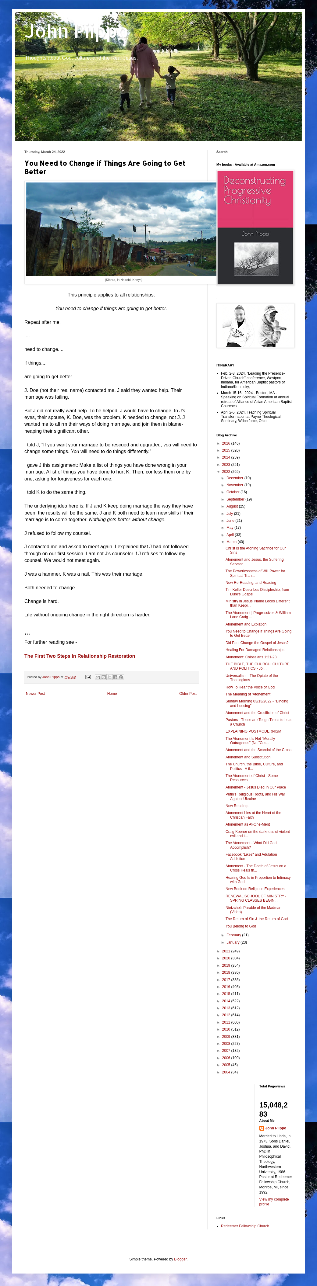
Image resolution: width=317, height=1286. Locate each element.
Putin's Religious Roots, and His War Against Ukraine (255, 796)
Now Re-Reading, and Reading (251, 583)
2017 (226, 980)
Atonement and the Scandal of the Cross (258, 750)
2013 (226, 1008)
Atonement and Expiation (246, 624)
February (234, 935)
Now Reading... (238, 806)
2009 (226, 1037)
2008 (226, 1044)
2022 (226, 472)
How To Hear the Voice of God (250, 687)
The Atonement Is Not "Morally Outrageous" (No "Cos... (250, 741)
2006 (226, 1058)
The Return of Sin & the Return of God (257, 919)
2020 (226, 958)
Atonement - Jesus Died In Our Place (256, 787)
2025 (226, 450)
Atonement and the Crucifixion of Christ (257, 713)
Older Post (188, 694)
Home (112, 694)
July (230, 513)
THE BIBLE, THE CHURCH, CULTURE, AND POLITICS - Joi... (258, 666)
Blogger (180, 1259)
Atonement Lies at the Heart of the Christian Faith (253, 815)
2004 (226, 1072)
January (233, 942)
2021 (226, 951)
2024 (226, 457)
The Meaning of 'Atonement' (248, 694)
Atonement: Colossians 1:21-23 (251, 657)
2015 (226, 994)
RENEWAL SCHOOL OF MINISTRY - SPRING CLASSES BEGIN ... (256, 898)
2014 (226, 1001)
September (235, 499)
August (232, 506)
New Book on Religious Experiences (255, 889)
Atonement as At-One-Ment (248, 824)
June (230, 520)
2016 (226, 987)
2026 (226, 443)
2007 (226, 1051)
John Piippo (76, 30)
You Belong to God (241, 926)
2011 (226, 1022)
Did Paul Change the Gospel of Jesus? (257, 643)
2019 (226, 965)
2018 (226, 972)
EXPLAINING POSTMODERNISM (253, 731)
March (232, 542)
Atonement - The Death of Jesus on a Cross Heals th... (256, 868)
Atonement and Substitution (248, 757)
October (233, 492)
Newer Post (35, 694)
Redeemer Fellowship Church (245, 1226)
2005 (226, 1065)
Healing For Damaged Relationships (255, 650)
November (235, 485)
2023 (226, 465)
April (230, 535)
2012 (226, 1015)
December (235, 478)
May (230, 527)
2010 (226, 1029)
